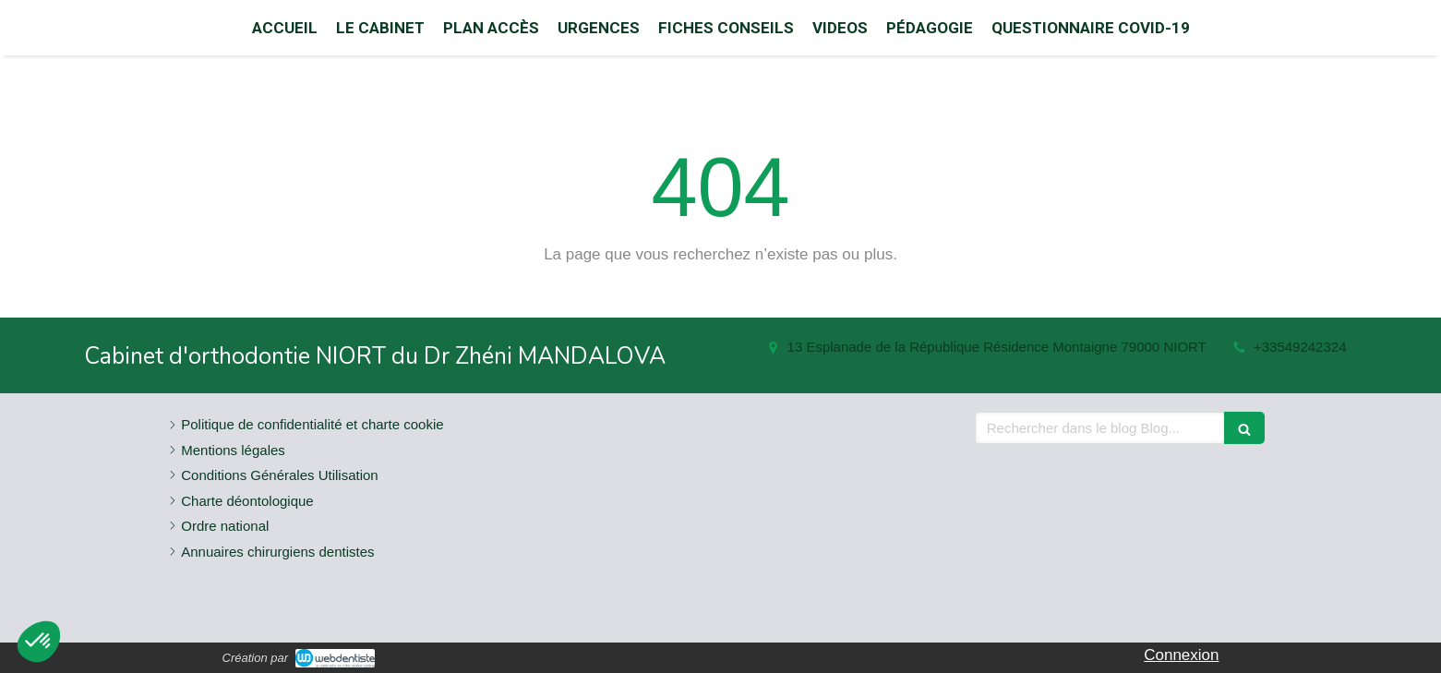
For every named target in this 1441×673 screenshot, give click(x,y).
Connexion (1181, 655)
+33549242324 (1300, 347)
